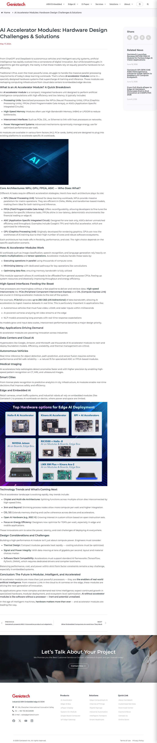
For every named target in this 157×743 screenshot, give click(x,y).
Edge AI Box (66, 704)
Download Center (126, 708)
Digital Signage (96, 708)
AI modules (6, 132)
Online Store (124, 720)
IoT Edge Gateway (68, 720)
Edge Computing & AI (99, 700)
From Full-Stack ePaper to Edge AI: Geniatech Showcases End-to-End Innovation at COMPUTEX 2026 (139, 91)
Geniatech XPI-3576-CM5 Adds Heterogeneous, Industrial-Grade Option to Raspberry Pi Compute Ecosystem (139, 73)
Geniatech (5, 398)
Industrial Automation (99, 712)
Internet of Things (97, 704)
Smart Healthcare (97, 720)
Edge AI (73, 4)
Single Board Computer (70, 716)
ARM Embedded (55, 4)
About (128, 4)
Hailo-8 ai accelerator (80, 223)
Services (101, 4)
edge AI (28, 215)
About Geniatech (126, 700)
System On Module (69, 712)
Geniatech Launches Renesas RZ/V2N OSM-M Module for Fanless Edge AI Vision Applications (140, 57)
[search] (147, 4)
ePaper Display (67, 708)
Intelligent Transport (98, 716)
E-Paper (87, 4)
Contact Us (123, 716)
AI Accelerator (66, 700)
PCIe (21, 292)
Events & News (125, 712)
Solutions (115, 4)
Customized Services (127, 704)
